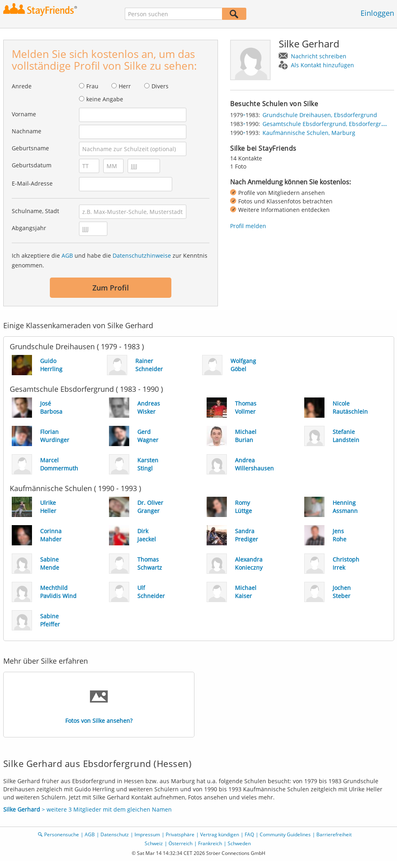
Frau (92, 86)
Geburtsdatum (31, 165)
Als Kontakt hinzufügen (322, 65)
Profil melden (248, 226)
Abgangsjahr (29, 228)
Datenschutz (114, 834)
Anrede (22, 86)
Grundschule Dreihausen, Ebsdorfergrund (320, 115)
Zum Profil (110, 288)
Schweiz (154, 843)
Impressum (147, 834)
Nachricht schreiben (318, 56)
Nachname (26, 131)
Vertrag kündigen (219, 834)
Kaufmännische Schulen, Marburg (309, 133)
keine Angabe (104, 99)
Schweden (239, 843)
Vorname (24, 114)
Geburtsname (30, 148)
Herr (125, 86)
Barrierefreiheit (334, 834)
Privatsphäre (180, 834)
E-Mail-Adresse (32, 183)
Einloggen (377, 13)
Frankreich (210, 843)
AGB (67, 255)
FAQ (249, 834)
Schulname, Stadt (35, 211)
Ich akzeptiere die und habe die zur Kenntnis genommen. (109, 260)
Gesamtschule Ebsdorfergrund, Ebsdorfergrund (327, 124)
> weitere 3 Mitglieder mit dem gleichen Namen (87, 809)
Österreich (180, 843)
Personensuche (61, 834)
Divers (160, 86)
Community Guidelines (285, 834)
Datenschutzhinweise (142, 255)
